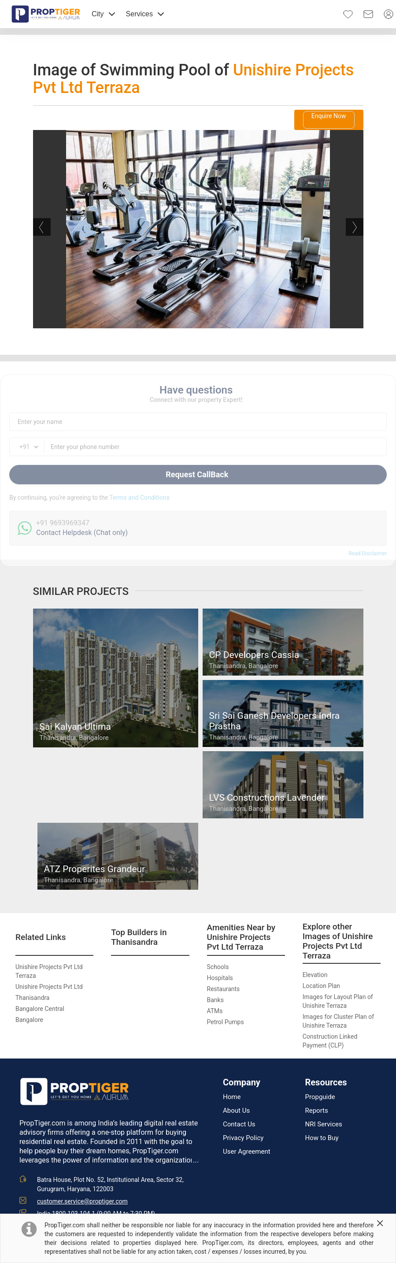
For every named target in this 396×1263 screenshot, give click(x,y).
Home (232, 1097)
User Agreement (246, 1151)
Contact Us (239, 1124)
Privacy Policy (243, 1138)
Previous (42, 227)
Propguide (320, 1097)
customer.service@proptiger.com (82, 1201)
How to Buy (322, 1138)
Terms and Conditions (139, 497)
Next (354, 227)
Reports (316, 1110)
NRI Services (323, 1124)
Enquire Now (328, 115)
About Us (236, 1110)
